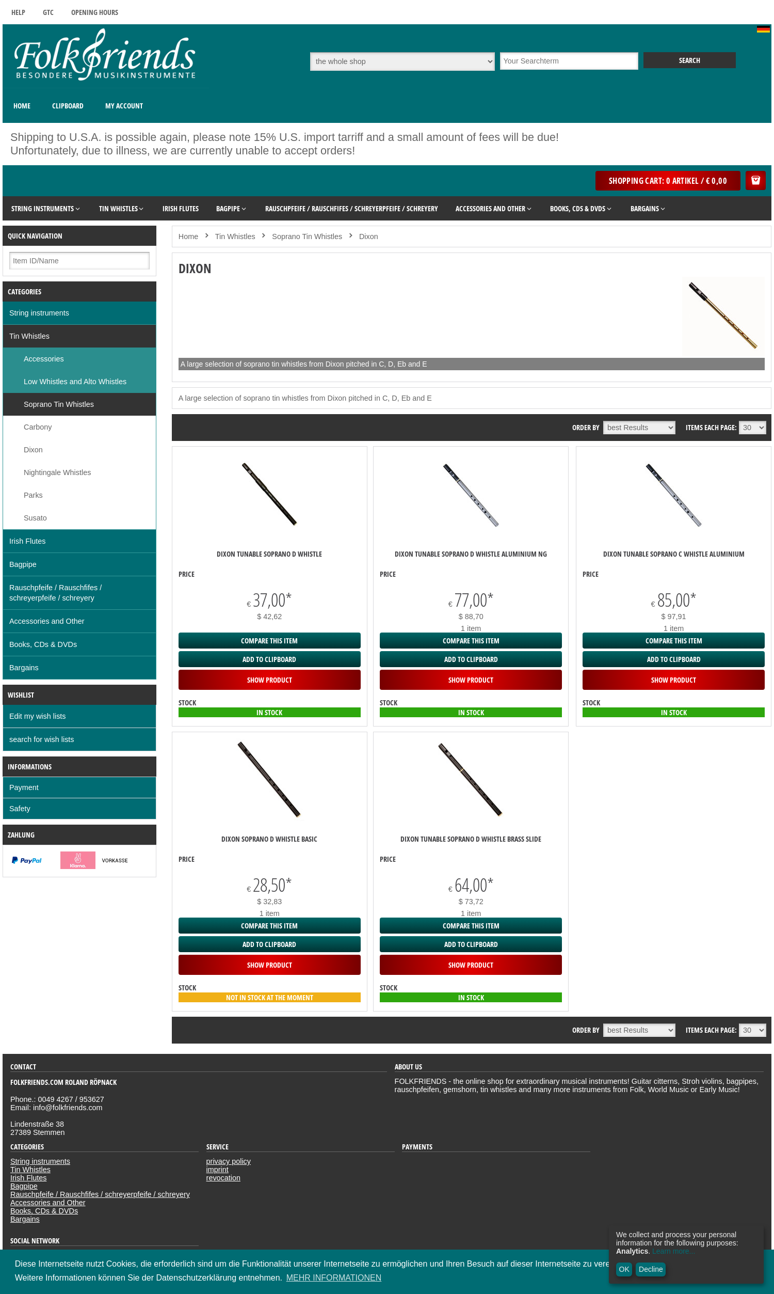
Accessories (44, 359)
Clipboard (68, 106)
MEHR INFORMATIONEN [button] (334, 1277)
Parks (33, 495)
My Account (124, 106)
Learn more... (673, 1251)
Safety (19, 808)
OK (624, 1269)
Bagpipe (23, 564)
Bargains (24, 668)
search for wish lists (41, 739)
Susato (35, 518)
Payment (24, 787)
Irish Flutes (27, 541)
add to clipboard (269, 659)
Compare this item (269, 640)
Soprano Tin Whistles (59, 404)
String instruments (39, 313)
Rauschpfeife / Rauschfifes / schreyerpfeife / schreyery (55, 592)
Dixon (33, 450)
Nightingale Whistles (57, 472)
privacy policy (228, 1161)
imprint (217, 1169)
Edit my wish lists (37, 716)
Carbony (38, 427)
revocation (223, 1178)
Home (21, 106)
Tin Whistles (29, 336)
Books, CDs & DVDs (43, 644)
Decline (651, 1269)
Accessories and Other (47, 621)
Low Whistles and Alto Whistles (75, 381)
